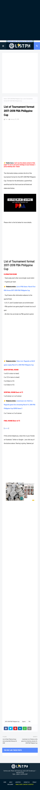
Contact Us (26, 782)
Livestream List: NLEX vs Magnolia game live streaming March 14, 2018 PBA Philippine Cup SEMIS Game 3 (19, 404)
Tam (6, 119)
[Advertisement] (20, 20)
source (6, 428)
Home (5, 98)
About (10, 782)
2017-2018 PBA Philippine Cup (15, 98)
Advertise (18, 782)
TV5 (29, 721)
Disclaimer (10, 784)
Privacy (34, 782)
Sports (24, 721)
